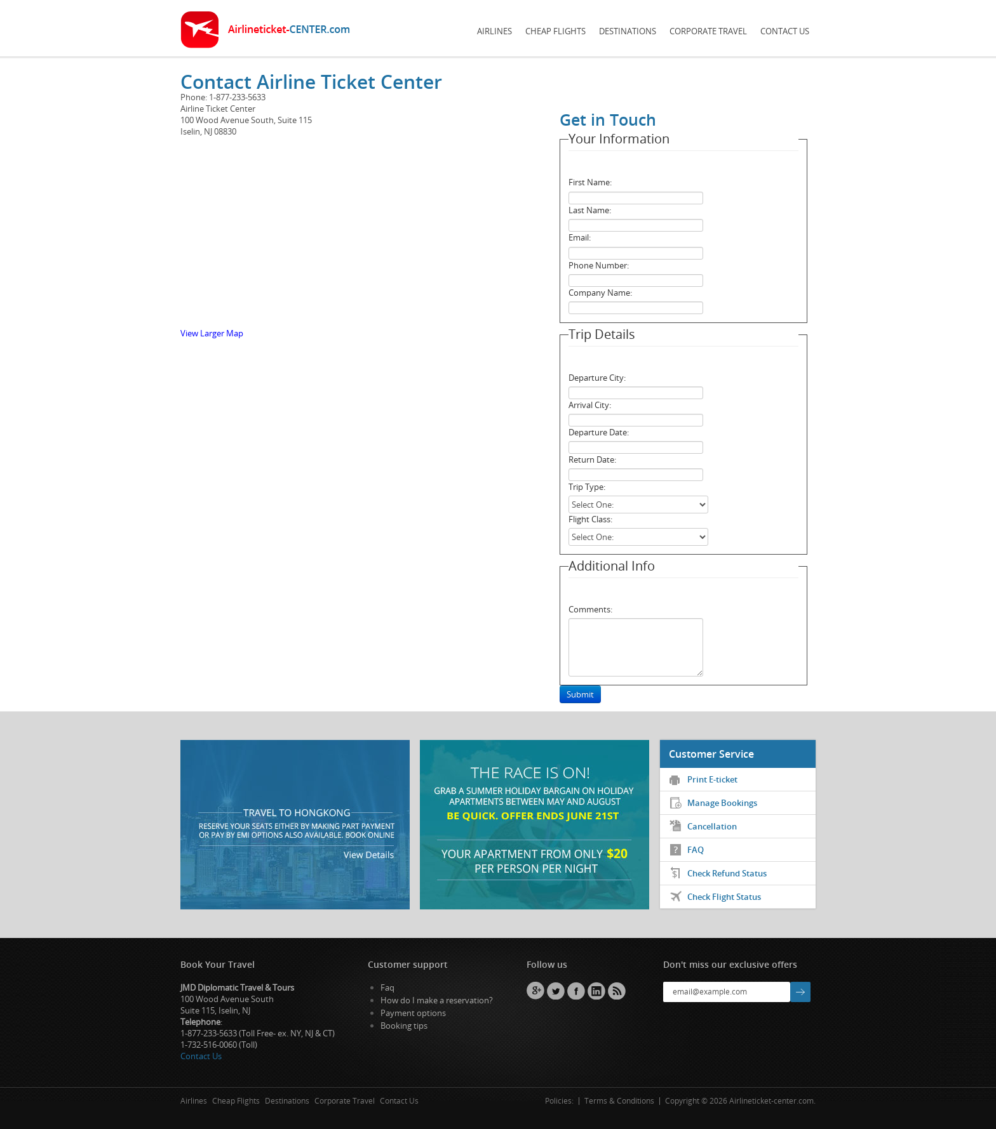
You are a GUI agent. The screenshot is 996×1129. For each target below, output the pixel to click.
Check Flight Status (724, 896)
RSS (617, 991)
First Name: (590, 182)
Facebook (576, 991)
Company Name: (600, 292)
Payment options (413, 1013)
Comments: (590, 609)
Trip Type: (587, 486)
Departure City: (597, 377)
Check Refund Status (727, 873)
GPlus (535, 991)
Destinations (627, 31)
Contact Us (784, 31)
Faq (387, 987)
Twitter (556, 991)
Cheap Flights (555, 31)
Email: (580, 237)
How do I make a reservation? (436, 1000)
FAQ (695, 849)
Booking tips (403, 1025)
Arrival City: (590, 405)
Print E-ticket (712, 779)
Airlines (494, 31)
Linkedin (596, 991)
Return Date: (592, 459)
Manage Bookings (722, 803)
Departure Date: (599, 432)
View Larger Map (211, 333)
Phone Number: (599, 265)
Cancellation (712, 826)
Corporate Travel (708, 31)
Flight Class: (590, 519)
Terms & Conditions (619, 1100)
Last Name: (590, 210)
